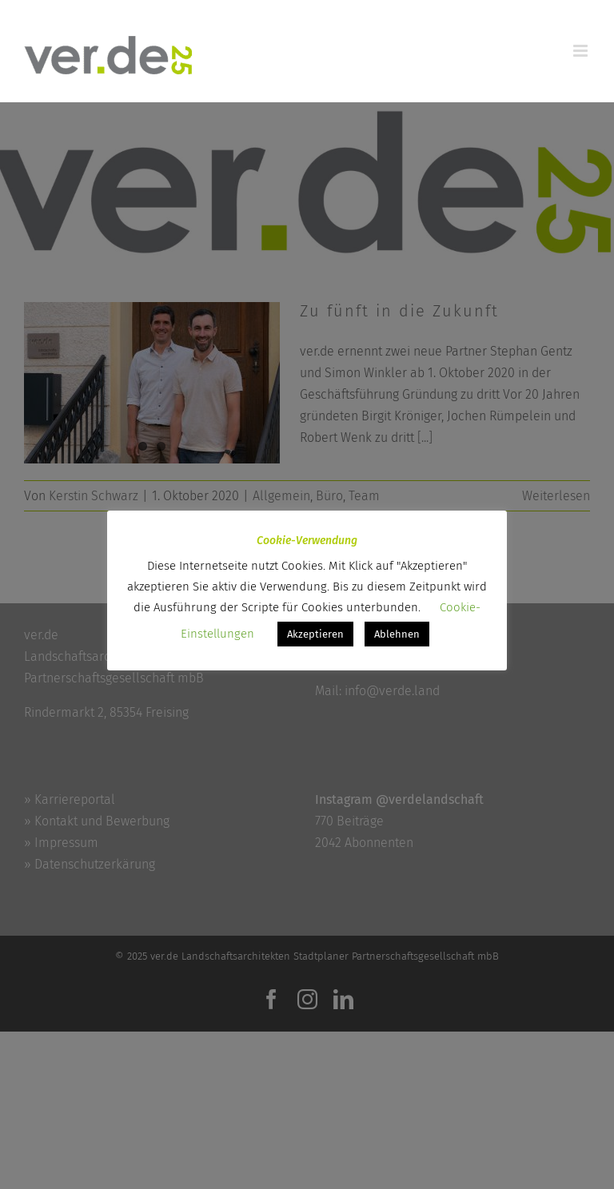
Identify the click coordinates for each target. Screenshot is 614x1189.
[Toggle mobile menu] (581, 50)
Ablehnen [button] (397, 634)
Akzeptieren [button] (315, 634)
